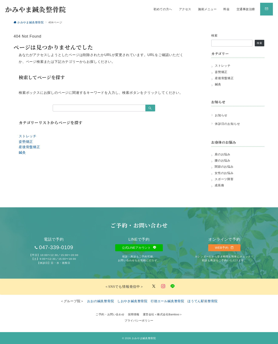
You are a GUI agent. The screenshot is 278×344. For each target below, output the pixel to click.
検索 (214, 35)
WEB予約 (224, 247)
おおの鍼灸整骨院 (100, 301)
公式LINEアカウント (139, 247)
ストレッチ (28, 136)
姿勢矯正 (26, 141)
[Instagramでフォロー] (163, 286)
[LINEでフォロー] (172, 286)
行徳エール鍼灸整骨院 (167, 301)
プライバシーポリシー (139, 320)
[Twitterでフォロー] (154, 286)
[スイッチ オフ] (266, 9)
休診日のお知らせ (227, 123)
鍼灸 (22, 152)
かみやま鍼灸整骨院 (35, 9)
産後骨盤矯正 (29, 147)
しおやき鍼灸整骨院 (132, 301)
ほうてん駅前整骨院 (202, 301)
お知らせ (221, 115)
